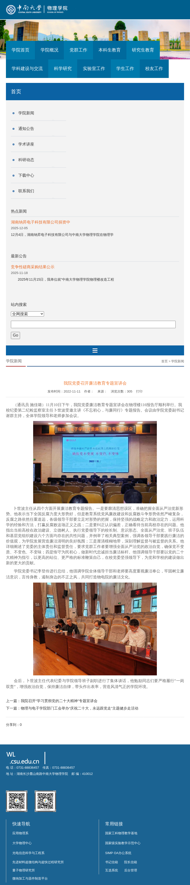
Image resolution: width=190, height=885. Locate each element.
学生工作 (125, 68)
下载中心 (26, 175)
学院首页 (20, 50)
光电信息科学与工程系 (28, 853)
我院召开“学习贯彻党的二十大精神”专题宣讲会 (59, 701)
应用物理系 (20, 833)
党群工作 (78, 50)
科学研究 (63, 68)
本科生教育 (109, 50)
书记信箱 (111, 862)
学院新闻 (26, 113)
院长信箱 (130, 862)
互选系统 (111, 870)
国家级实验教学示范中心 (123, 843)
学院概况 (49, 50)
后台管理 (130, 870)
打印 (139, 391)
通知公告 (26, 128)
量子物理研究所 (23, 870)
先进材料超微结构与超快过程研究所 (38, 862)
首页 (164, 361)
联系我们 (26, 191)
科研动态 (26, 160)
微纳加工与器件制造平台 (30, 878)
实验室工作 (94, 68)
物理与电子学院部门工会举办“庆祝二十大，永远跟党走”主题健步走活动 (79, 708)
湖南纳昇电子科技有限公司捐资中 (40, 222)
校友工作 (154, 68)
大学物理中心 (22, 843)
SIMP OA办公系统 (118, 853)
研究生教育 (143, 50)
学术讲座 (26, 144)
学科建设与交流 (27, 68)
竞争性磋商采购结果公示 (32, 267)
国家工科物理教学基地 (121, 833)
